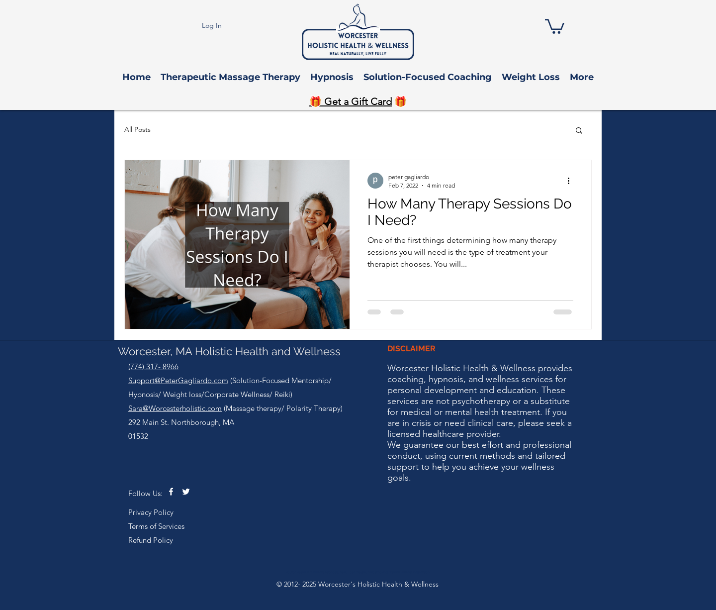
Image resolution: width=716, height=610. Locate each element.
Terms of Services (156, 526)
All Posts (137, 129)
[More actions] (572, 181)
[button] (554, 25)
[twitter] (186, 492)
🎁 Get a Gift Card (350, 101)
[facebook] (171, 492)
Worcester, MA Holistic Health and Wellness (229, 351)
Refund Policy (150, 540)
